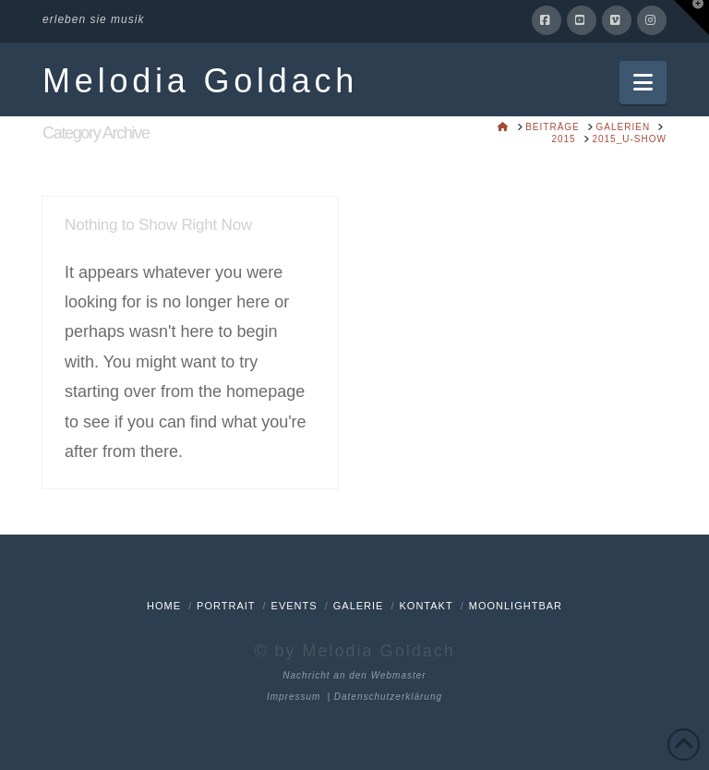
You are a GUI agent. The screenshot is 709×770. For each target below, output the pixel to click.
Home (164, 605)
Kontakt (426, 605)
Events (294, 605)
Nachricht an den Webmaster (354, 675)
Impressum (293, 697)
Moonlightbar (515, 605)
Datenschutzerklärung (388, 697)
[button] (643, 82)
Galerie (358, 605)
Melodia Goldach (200, 81)
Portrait (226, 605)
